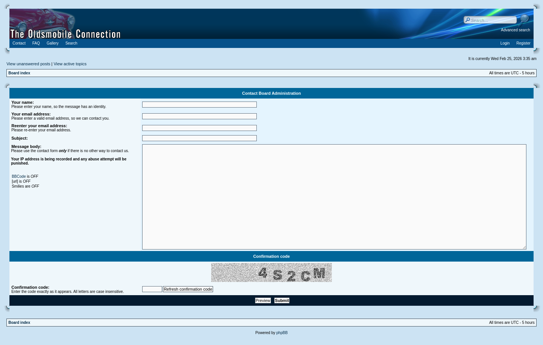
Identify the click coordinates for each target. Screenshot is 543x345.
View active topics (70, 64)
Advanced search (515, 30)
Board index (19, 73)
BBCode (19, 176)
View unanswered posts (28, 64)
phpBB (282, 333)
